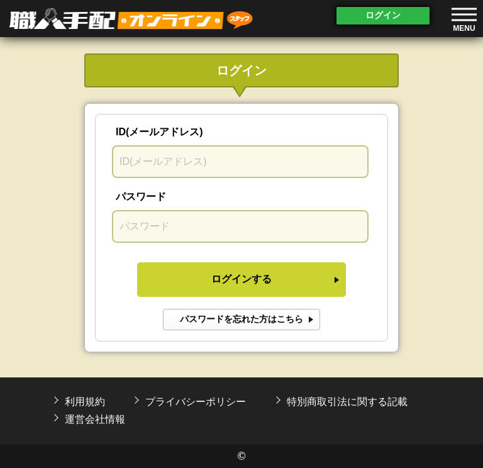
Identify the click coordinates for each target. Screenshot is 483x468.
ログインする (241, 279)
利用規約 (85, 401)
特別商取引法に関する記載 (347, 401)
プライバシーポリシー (195, 401)
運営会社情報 (95, 419)
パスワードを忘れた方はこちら (241, 319)
